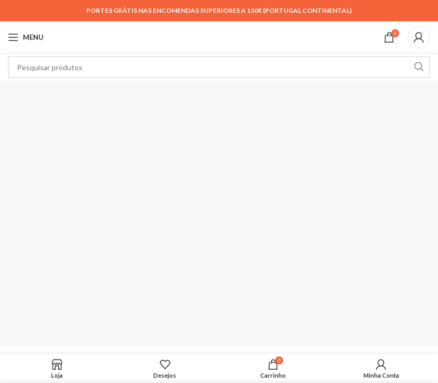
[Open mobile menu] (26, 37)
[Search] (219, 67)
